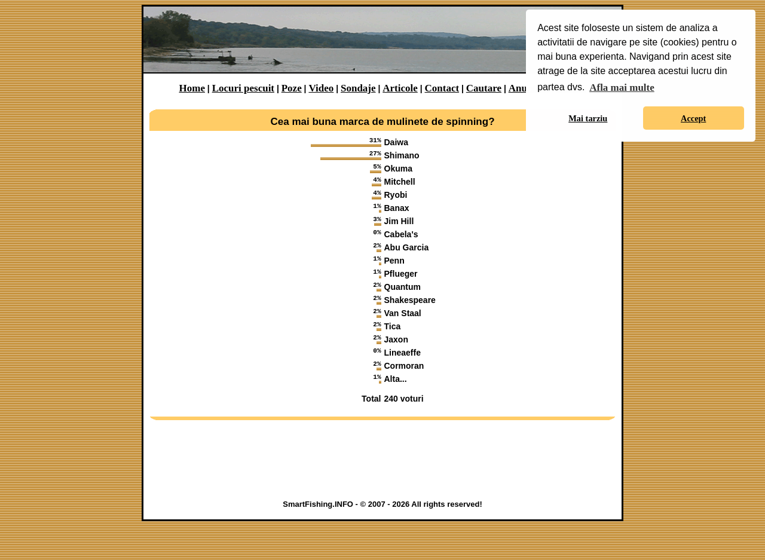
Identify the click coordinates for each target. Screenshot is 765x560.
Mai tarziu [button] (587, 118)
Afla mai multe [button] (621, 87)
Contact (442, 88)
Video (320, 88)
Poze (291, 88)
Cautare (483, 88)
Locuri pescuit (243, 88)
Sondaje (358, 88)
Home (192, 88)
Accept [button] (693, 118)
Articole (400, 88)
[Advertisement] (382, 497)
